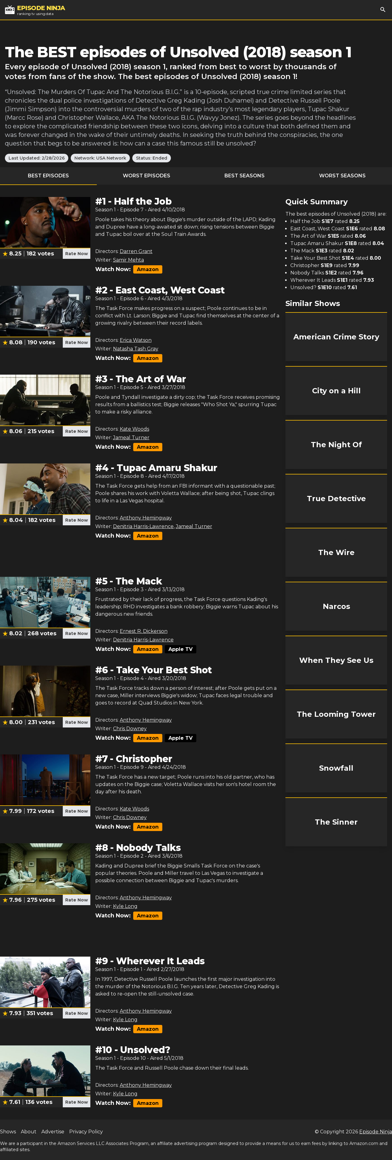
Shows (8, 1132)
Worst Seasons (342, 176)
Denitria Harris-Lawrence (143, 526)
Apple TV (180, 649)
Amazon (148, 269)
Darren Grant (136, 251)
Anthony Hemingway (146, 518)
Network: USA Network (100, 158)
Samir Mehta (128, 260)
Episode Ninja (375, 1132)
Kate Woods (134, 429)
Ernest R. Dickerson (144, 631)
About (28, 1132)
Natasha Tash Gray (135, 349)
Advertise (52, 1132)
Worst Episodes (146, 176)
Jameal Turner (131, 437)
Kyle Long (125, 906)
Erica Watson (136, 340)
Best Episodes (48, 176)
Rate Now (76, 253)
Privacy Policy (86, 1132)
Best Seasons (244, 176)
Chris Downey (130, 728)
